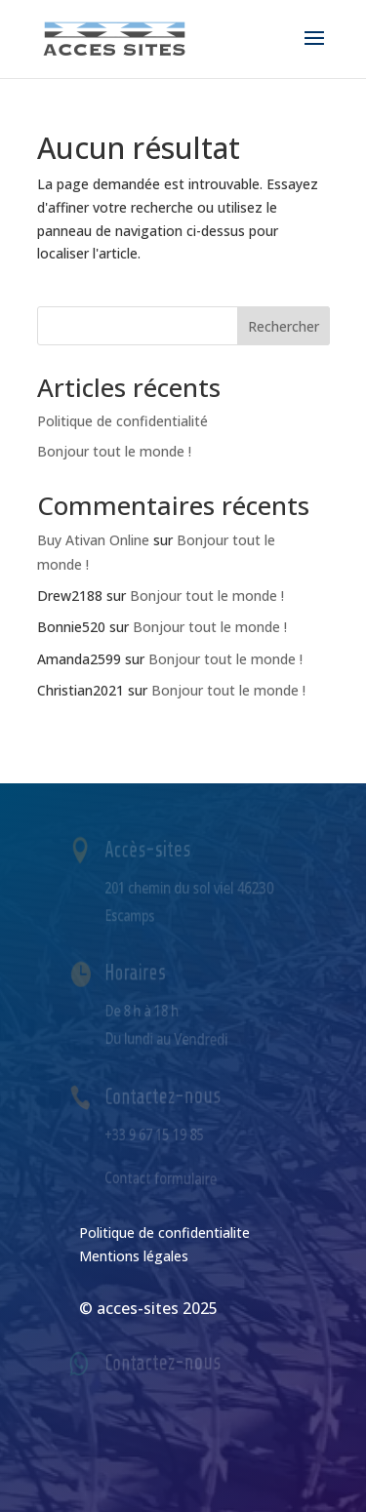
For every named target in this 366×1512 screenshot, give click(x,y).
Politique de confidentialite (164, 1232)
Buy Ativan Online (93, 540)
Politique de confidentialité (122, 421)
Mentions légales (133, 1256)
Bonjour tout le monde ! (114, 451)
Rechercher (283, 326)
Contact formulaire (162, 1177)
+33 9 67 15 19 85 (156, 1133)
